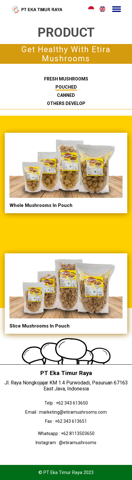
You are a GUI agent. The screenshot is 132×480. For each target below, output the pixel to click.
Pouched (66, 87)
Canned (66, 95)
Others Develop (66, 103)
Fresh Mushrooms (66, 78)
